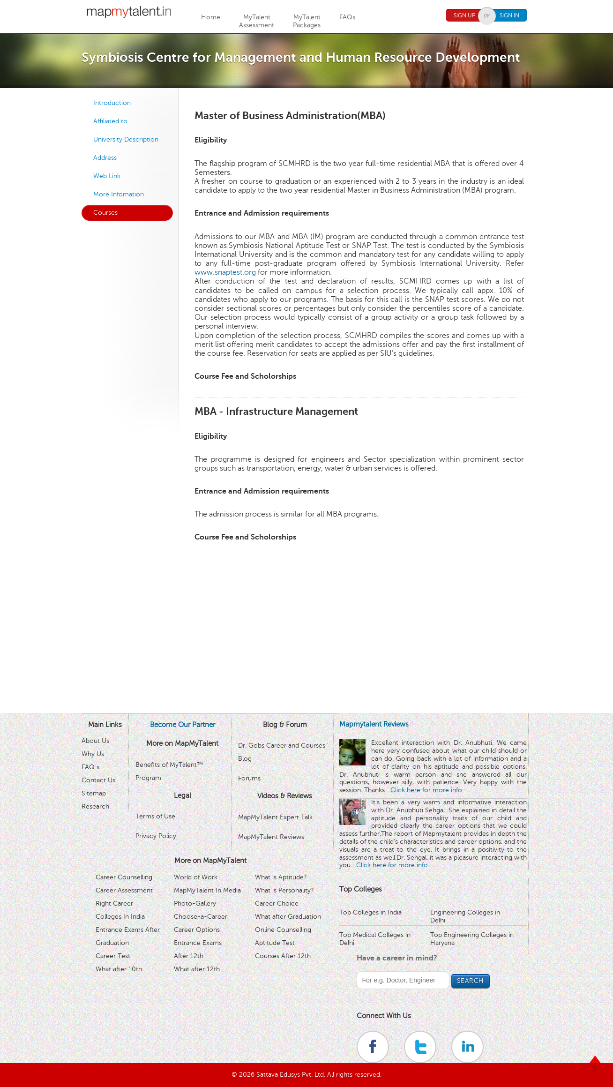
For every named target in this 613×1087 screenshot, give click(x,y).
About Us (95, 740)
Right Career (114, 903)
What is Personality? (284, 890)
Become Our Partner (182, 724)
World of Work (195, 877)
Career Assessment (124, 890)
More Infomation (118, 194)
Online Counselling (283, 929)
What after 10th (119, 969)
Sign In (509, 15)
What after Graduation (288, 916)
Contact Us (98, 780)
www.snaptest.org (225, 272)
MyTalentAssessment (256, 21)
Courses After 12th (283, 956)
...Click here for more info (424, 790)
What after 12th (197, 969)
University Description (125, 139)
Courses (105, 212)
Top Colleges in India (370, 912)
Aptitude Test (275, 942)
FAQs (347, 17)
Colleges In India (120, 916)
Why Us (93, 753)
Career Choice (277, 903)
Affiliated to (110, 121)
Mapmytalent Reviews (374, 724)
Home (210, 17)
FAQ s (90, 767)
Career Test (113, 956)
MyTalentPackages (307, 21)
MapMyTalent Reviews (271, 836)
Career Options (197, 929)
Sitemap (94, 793)
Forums (249, 778)
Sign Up (464, 15)
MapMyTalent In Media (207, 890)
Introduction (112, 102)
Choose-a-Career (200, 916)
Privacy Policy (155, 836)
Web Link (106, 176)
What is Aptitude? (281, 877)
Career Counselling (124, 877)
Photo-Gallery (195, 903)
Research (95, 806)
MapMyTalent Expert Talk (275, 817)
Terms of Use (155, 816)
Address (105, 157)
